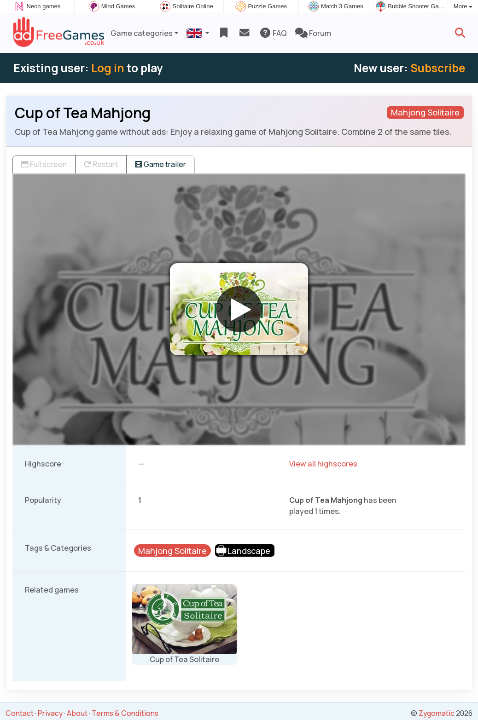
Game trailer (160, 164)
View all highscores (323, 464)
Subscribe (437, 67)
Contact (20, 713)
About (77, 713)
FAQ (273, 33)
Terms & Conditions (125, 713)
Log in (107, 67)
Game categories (142, 33)
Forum (313, 33)
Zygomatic (437, 713)
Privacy (50, 713)
